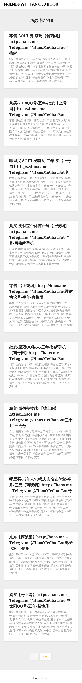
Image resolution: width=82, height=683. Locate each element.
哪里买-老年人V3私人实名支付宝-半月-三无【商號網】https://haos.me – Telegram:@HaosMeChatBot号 (40, 484)
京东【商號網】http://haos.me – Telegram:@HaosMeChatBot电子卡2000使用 (41, 542)
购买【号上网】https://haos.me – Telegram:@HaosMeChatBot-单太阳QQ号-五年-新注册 (39, 600)
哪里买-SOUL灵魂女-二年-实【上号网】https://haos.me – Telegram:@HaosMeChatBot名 (40, 166)
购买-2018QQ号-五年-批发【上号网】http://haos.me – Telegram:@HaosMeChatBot (38, 108)
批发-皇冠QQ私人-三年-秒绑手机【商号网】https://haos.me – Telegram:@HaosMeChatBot (37, 352)
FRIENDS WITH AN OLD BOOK (31, 4)
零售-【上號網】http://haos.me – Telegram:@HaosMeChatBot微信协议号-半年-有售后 (41, 291)
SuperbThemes (41, 678)
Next (45, 656)
